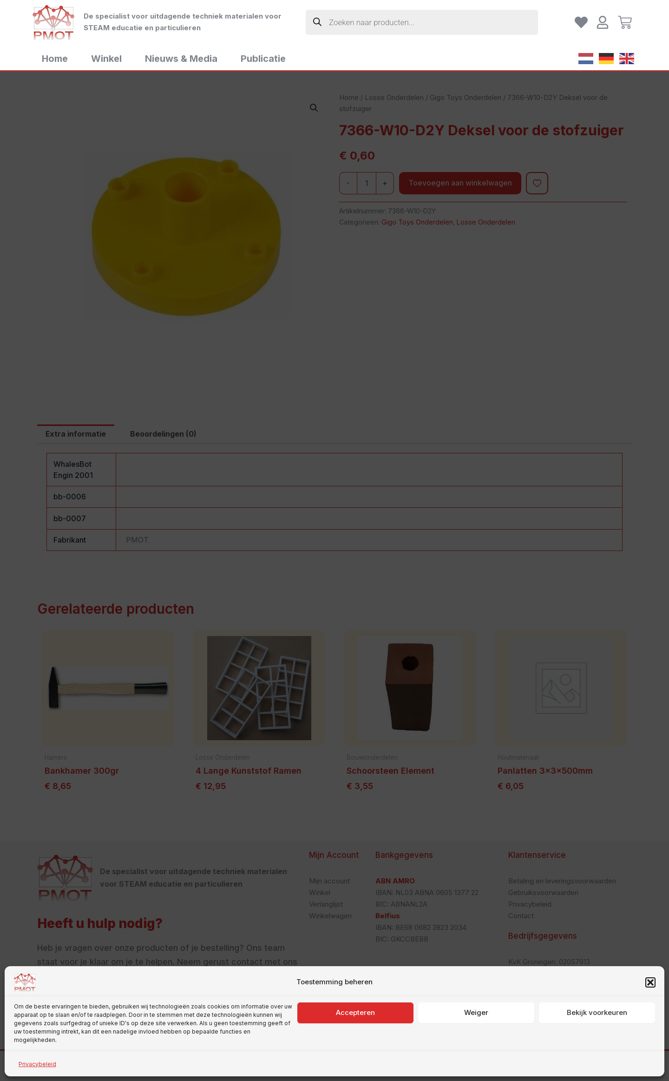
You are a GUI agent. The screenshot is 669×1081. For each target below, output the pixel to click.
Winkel (106, 58)
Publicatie (263, 58)
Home (55, 58)
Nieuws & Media (181, 58)
